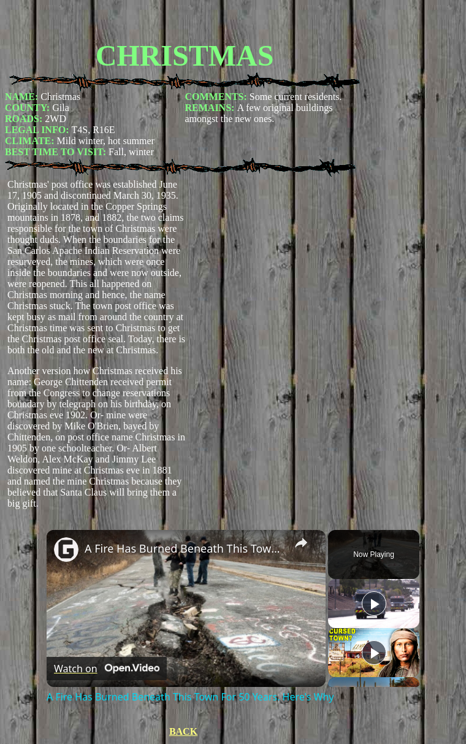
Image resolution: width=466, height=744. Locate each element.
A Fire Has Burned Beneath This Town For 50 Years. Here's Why (184, 548)
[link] (66, 549)
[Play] (374, 652)
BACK (183, 731)
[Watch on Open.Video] (107, 668)
